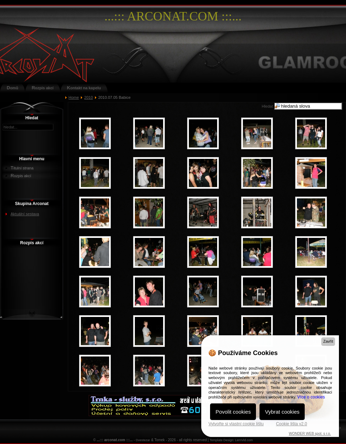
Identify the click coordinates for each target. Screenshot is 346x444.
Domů (12, 87)
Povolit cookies (233, 412)
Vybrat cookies (282, 412)
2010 (88, 97)
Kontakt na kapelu (84, 87)
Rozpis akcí (43, 87)
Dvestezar (143, 440)
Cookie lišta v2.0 (291, 423)
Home (73, 97)
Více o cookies (311, 397)
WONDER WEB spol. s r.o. (310, 434)
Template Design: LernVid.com (231, 440)
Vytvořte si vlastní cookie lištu (235, 423)
